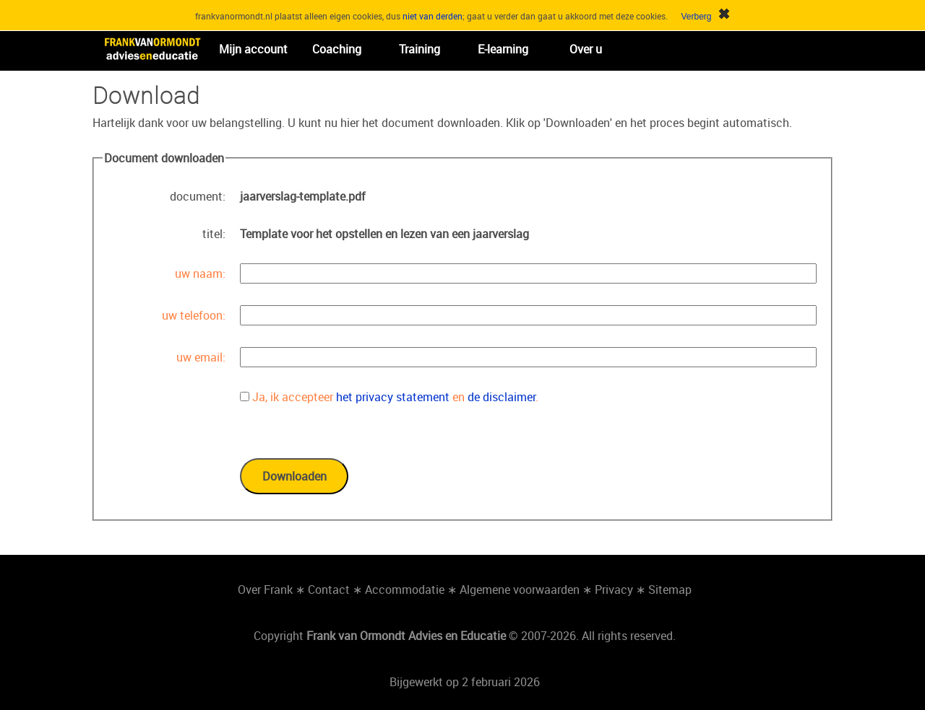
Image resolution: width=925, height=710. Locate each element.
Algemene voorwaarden (520, 589)
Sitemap (670, 589)
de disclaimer (501, 397)
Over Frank (265, 589)
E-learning (503, 49)
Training (419, 49)
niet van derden (432, 16)
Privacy (614, 589)
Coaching (336, 49)
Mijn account (253, 49)
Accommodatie (404, 589)
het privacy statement (392, 397)
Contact (329, 589)
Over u (585, 49)
